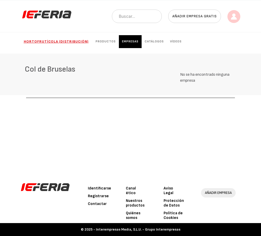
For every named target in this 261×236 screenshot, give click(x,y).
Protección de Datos (174, 203)
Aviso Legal (168, 190)
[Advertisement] (130, 137)
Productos (106, 41)
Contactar (97, 203)
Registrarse (98, 196)
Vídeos (176, 41)
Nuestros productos (135, 203)
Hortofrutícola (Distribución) (56, 41)
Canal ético (131, 190)
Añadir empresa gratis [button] (194, 16)
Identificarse (99, 188)
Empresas (130, 41)
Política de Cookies (173, 215)
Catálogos (154, 41)
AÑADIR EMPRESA (218, 193)
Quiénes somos (133, 215)
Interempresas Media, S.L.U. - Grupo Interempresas (138, 229)
